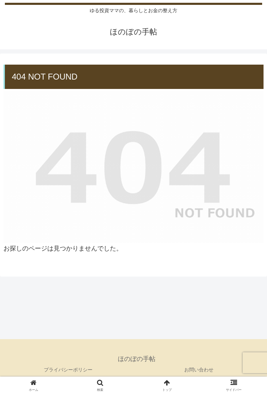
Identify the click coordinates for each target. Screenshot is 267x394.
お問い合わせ (198, 369)
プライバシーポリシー (68, 369)
